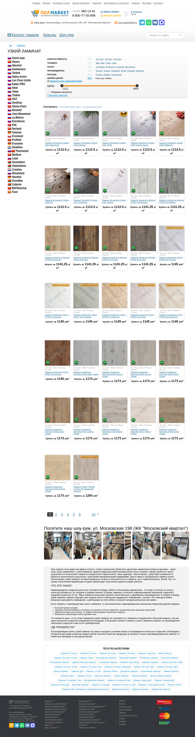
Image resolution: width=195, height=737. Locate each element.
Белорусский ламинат (94, 680)
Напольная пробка (52, 714)
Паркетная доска (51, 717)
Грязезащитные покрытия (89, 719)
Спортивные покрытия (53, 722)
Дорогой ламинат (140, 689)
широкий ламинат (150, 662)
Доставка (146, 3)
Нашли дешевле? (81, 3)
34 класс (118, 59)
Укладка (136, 3)
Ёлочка (99, 74)
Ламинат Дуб (77, 671)
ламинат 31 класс (69, 653)
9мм (103, 63)
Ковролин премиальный (54, 712)
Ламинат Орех (67, 676)
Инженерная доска (86, 717)
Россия (99, 71)
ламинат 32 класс (88, 653)
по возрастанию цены (70, 106)
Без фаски (130, 67)
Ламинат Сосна (84, 676)
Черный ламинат (139, 676)
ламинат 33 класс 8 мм (91, 667)
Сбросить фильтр (57, 95)
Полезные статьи (61, 3)
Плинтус (48, 725)
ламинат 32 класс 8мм (171, 662)
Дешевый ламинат (129, 671)
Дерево (106, 74)
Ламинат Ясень (110, 671)
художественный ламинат (84, 662)
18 (93, 514)
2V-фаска (100, 67)
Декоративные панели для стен (91, 722)
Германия (115, 71)
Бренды (47, 3)
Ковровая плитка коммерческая (91, 706)
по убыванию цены (92, 106)
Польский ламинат (169, 658)
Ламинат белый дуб (60, 685)
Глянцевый (116, 74)
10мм (107, 63)
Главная (36, 3)
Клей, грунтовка (51, 727)
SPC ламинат (84, 701)
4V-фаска (110, 67)
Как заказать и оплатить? (116, 3)
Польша (131, 71)
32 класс (100, 59)
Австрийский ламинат (106, 658)
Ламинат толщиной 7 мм (69, 680)
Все (90, 78)
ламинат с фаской (146, 653)
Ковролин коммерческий (88, 712)
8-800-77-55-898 (83, 15)
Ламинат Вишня (171, 671)
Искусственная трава (53, 719)
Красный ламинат (80, 685)
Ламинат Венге (175, 685)
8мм (98, 63)
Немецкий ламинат (128, 658)
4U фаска (119, 67)
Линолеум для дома (87, 704)
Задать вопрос (109, 11)
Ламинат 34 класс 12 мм (123, 685)
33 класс (109, 59)
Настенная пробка (86, 714)
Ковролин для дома (86, 709)
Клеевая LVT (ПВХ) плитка (55, 704)
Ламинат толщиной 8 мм (118, 680)
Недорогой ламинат (161, 689)
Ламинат (48, 701)
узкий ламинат (165, 653)
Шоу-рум (66, 35)
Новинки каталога (60, 92)
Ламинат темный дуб (164, 680)
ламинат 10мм (86, 658)
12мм (113, 63)
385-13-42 (83, 11)
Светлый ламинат (102, 676)
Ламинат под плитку (129, 662)
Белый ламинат (61, 671)
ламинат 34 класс (127, 653)
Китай (123, 71)
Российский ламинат (59, 662)
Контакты (158, 3)
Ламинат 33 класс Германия (117, 667)
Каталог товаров (25, 35)
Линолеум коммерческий (54, 706)
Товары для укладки (87, 727)
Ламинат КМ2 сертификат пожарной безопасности (85, 689)
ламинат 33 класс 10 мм (66, 667)
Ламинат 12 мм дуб (101, 685)
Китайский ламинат (149, 658)
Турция (106, 71)
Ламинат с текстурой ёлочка (151, 685)
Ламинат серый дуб (142, 680)
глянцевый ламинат (108, 662)
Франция (140, 71)
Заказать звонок (110, 15)
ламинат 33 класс (107, 653)
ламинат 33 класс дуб (144, 667)
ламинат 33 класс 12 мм (65, 658)
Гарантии (97, 3)
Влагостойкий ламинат (160, 676)
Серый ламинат (121, 676)
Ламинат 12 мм (93, 671)
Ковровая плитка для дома (55, 709)
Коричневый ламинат (151, 671)
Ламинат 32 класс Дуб (167, 667)
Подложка (83, 725)
